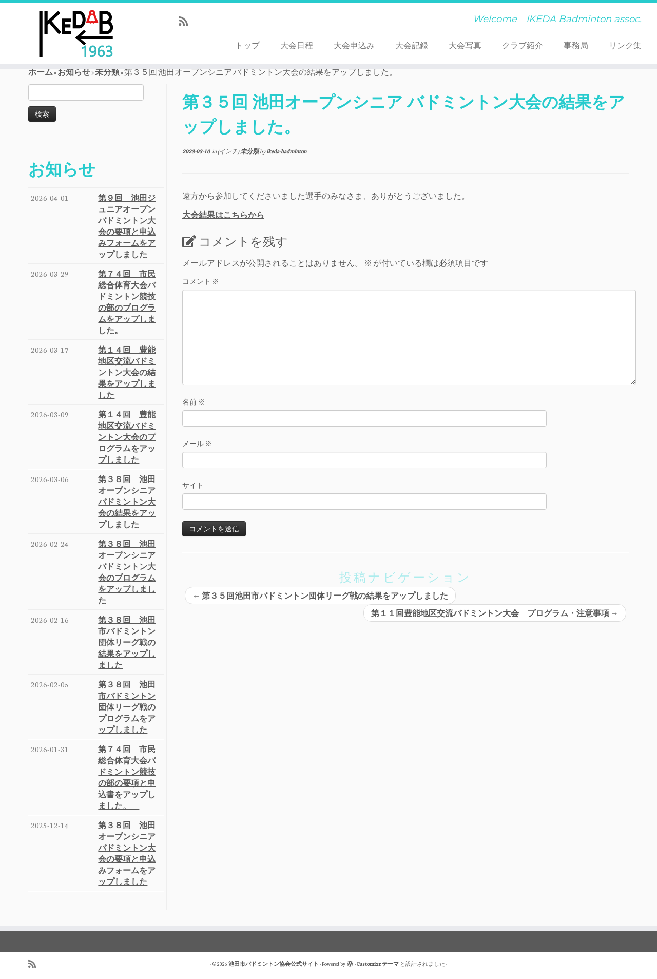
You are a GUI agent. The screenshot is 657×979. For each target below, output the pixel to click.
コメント (200, 281)
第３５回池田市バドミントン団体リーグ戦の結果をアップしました (320, 595)
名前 (193, 401)
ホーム (40, 72)
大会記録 (411, 45)
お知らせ (73, 72)
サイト (193, 485)
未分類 (107, 72)
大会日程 (296, 45)
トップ (247, 45)
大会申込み (354, 45)
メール (197, 443)
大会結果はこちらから (223, 214)
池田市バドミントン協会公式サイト (273, 963)
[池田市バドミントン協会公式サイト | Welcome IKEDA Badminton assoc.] (75, 33)
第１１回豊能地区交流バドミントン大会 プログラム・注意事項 (495, 613)
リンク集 (625, 45)
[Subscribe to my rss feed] (187, 21)
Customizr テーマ (378, 963)
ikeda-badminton (286, 151)
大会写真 (465, 45)
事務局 (576, 45)
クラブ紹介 (522, 45)
